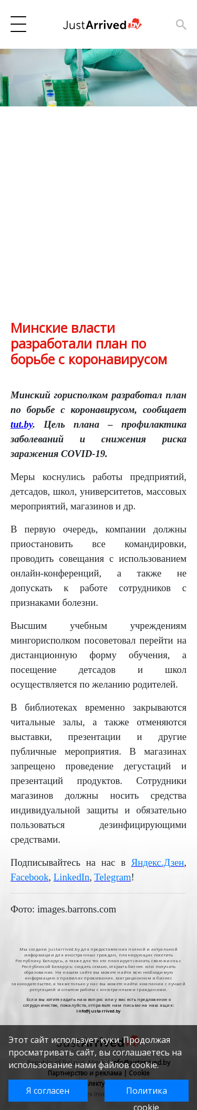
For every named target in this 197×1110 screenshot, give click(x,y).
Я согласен (47, 1090)
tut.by (22, 424)
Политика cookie (146, 1093)
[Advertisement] (98, 221)
